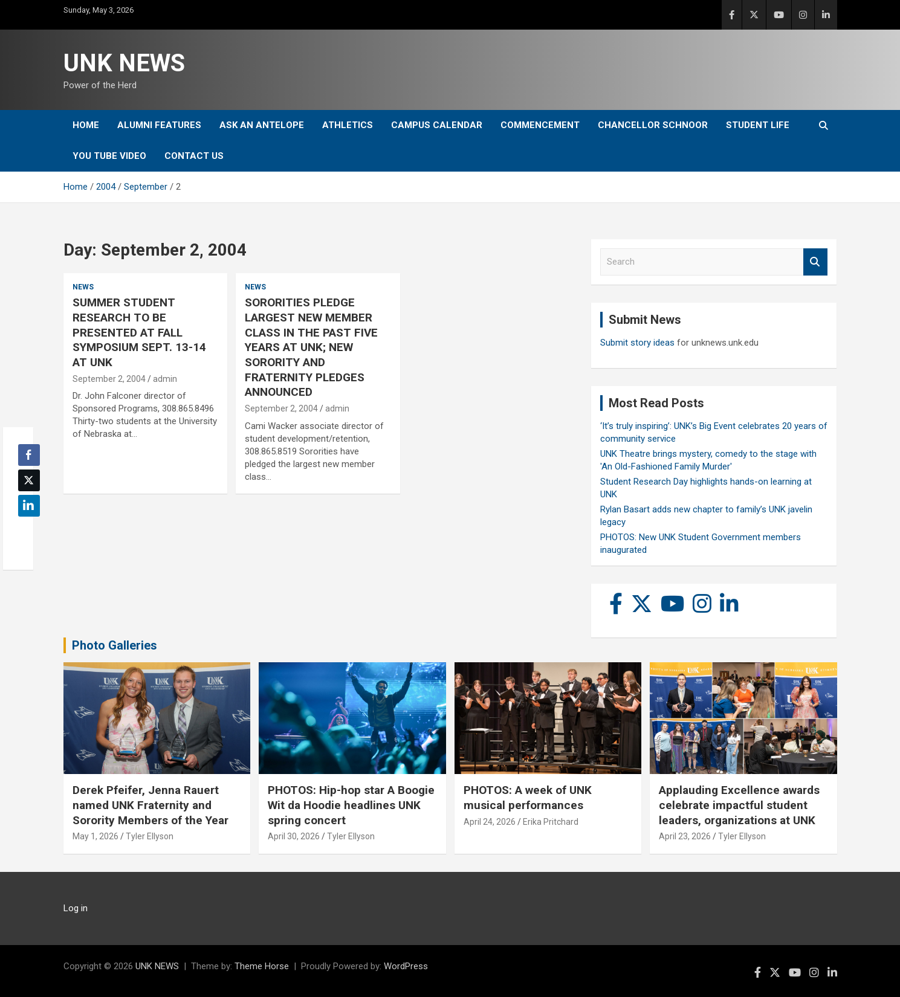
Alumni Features (159, 125)
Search (815, 262)
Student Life (757, 125)
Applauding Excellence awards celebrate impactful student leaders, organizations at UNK (739, 805)
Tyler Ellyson (149, 836)
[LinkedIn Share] (29, 506)
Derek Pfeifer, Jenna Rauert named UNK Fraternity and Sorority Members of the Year (150, 805)
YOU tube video (109, 155)
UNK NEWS (124, 63)
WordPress (406, 966)
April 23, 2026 (685, 836)
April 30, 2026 (294, 836)
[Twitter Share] (29, 480)
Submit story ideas (637, 342)
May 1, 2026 (95, 836)
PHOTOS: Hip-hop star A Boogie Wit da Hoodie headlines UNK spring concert (351, 805)
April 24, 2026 (490, 822)
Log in (75, 908)
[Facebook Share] (29, 455)
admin (165, 379)
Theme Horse (262, 966)
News (83, 287)
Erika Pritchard (550, 822)
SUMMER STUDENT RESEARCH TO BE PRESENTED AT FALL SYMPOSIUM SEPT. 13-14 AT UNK (139, 332)
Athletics (347, 125)
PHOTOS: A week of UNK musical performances (528, 797)
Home (86, 125)
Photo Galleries (114, 645)
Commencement (540, 125)
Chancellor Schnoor (653, 125)
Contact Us (194, 155)
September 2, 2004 (109, 379)
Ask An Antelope (261, 125)
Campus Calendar (436, 125)
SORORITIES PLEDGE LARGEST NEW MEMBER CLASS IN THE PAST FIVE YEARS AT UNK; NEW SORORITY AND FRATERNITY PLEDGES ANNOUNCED (311, 347)
